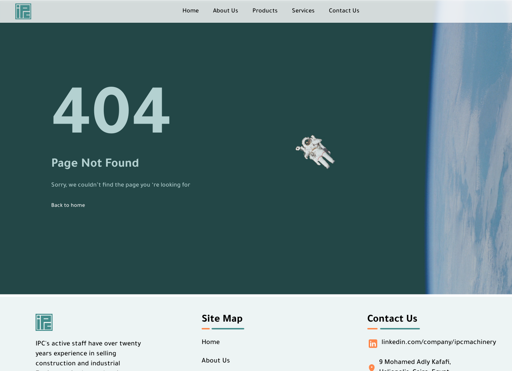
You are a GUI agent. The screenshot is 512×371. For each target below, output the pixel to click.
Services (303, 11)
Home (190, 11)
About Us (225, 11)
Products (265, 11)
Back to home (68, 206)
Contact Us (344, 11)
